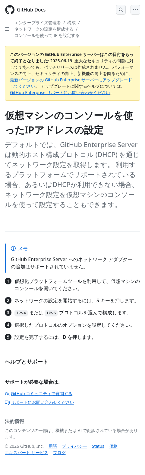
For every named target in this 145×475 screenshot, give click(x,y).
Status (98, 446)
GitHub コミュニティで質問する (38, 393)
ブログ (59, 452)
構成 (71, 22)
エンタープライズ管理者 (37, 22)
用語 (53, 446)
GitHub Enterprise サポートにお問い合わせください (60, 92)
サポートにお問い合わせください (39, 402)
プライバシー (74, 446)
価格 (113, 446)
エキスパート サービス (26, 452)
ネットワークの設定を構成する (44, 29)
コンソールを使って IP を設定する (47, 35)
